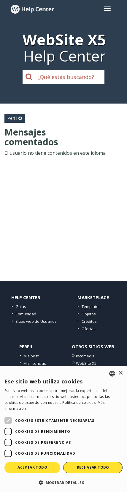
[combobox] (112, 374)
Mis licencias (34, 363)
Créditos (89, 321)
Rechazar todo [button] (93, 467)
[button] (63, 482)
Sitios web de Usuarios (36, 321)
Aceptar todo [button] (32, 467)
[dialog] (63, 429)
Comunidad (25, 314)
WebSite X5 (86, 363)
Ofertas (89, 328)
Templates (91, 306)
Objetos (89, 314)
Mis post (31, 356)
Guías (20, 306)
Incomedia (85, 356)
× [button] (120, 373)
